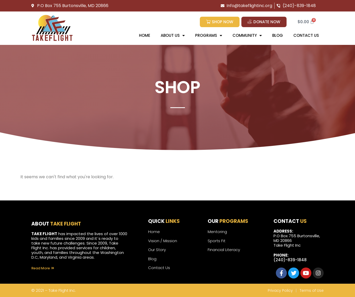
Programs (208, 35)
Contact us (306, 35)
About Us (173, 35)
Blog (277, 35)
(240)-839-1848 (290, 260)
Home (144, 35)
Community (247, 35)
